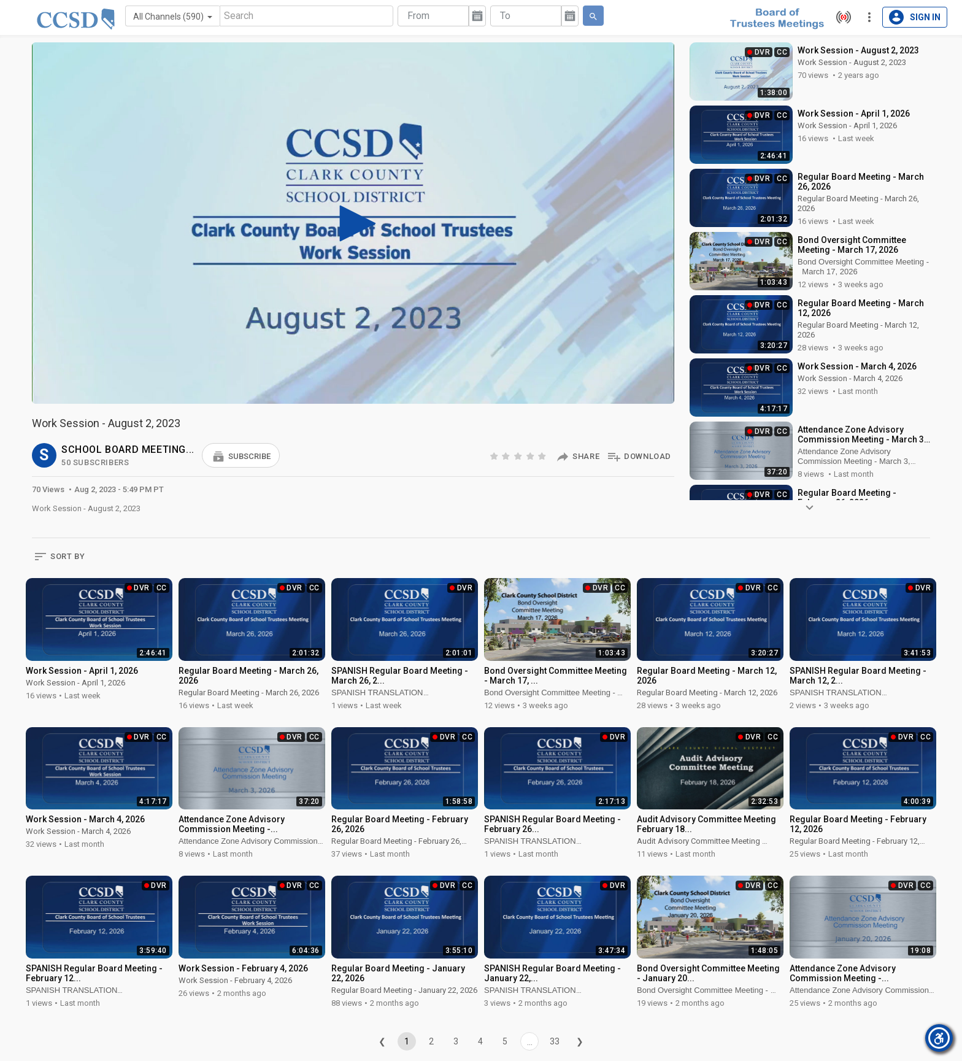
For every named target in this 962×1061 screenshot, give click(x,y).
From (418, 15)
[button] (241, 455)
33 (555, 1041)
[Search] (306, 16)
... (530, 1042)
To (505, 15)
